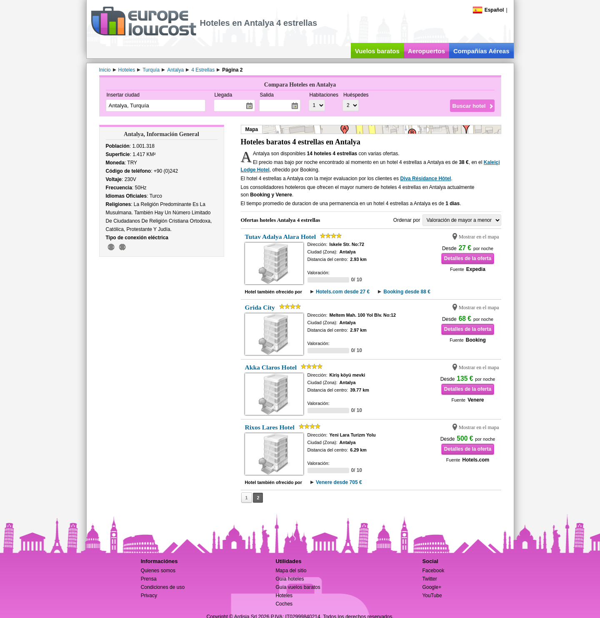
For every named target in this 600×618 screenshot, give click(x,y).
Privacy (149, 595)
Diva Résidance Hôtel (425, 178)
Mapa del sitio (290, 570)
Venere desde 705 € (339, 482)
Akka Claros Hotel (271, 367)
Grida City (260, 307)
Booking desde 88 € (406, 292)
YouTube (432, 595)
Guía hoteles (289, 579)
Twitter (429, 579)
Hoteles (283, 595)
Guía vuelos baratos (297, 587)
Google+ (431, 587)
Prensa (149, 579)
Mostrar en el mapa (479, 237)
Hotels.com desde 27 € (343, 292)
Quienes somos (158, 570)
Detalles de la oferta (467, 258)
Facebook (433, 570)
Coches (283, 604)
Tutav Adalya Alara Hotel (280, 236)
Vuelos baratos (377, 51)
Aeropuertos (426, 51)
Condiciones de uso (163, 587)
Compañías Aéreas (481, 51)
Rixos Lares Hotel (270, 427)
